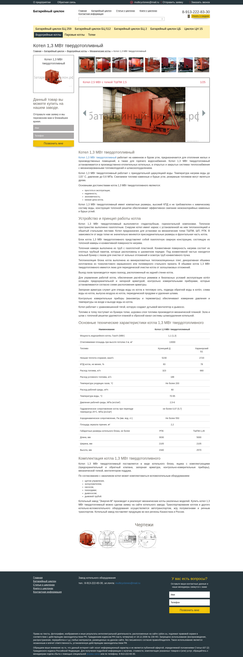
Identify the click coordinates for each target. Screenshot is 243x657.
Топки (91, 34)
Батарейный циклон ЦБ (165, 28)
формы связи (93, 654)
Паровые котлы (75, 34)
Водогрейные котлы (48, 34)
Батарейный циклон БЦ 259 (53, 28)
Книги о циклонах (148, 11)
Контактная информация (91, 14)
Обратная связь (66, 2)
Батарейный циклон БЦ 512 (93, 28)
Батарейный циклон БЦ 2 (130, 28)
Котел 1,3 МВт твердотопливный (98, 157)
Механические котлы (100, 51)
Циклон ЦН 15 (193, 28)
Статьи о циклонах (125, 11)
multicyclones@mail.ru (127, 583)
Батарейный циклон (48, 11)
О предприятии (42, 2)
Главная (83, 11)
